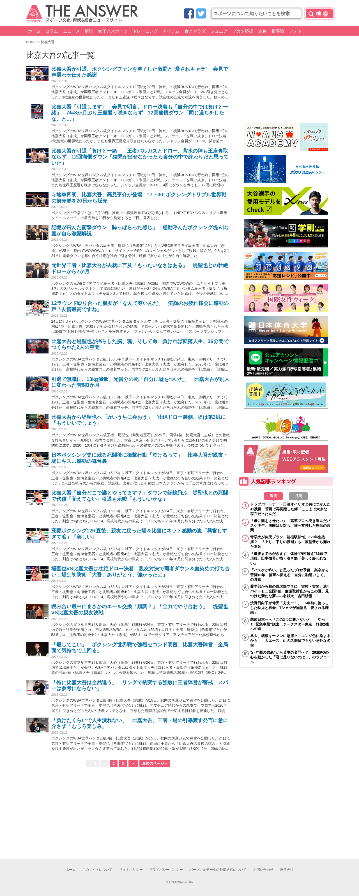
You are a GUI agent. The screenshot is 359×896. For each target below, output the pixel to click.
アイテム (171, 31)
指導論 (277, 31)
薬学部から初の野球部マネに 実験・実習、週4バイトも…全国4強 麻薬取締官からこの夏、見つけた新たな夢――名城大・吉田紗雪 (289, 591)
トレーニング (145, 31)
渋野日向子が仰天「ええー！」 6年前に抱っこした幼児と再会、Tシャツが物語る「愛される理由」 (289, 608)
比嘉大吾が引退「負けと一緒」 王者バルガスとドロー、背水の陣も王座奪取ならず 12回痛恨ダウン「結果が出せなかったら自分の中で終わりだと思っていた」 (140, 157)
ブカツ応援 (242, 31)
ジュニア (219, 31)
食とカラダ (195, 31)
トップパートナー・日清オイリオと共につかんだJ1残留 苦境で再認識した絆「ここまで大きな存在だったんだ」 (290, 509)
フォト (295, 31)
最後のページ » (154, 763)
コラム (51, 31)
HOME (31, 42)
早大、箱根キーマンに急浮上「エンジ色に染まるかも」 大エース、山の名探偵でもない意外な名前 (290, 640)
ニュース (71, 31)
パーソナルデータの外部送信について (218, 870)
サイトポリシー (131, 870)
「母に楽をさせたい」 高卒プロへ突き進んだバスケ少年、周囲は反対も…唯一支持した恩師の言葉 (290, 525)
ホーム (34, 31)
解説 (89, 31)
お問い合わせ (263, 870)
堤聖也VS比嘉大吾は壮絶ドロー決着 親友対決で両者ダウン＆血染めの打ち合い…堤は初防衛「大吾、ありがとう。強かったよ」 (140, 572)
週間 (273, 496)
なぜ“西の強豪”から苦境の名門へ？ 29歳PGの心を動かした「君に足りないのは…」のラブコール (290, 657)
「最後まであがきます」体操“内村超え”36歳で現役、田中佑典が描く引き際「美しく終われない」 (288, 558)
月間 (298, 496)
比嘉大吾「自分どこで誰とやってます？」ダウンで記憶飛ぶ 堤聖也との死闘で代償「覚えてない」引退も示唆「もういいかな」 (139, 496)
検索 (319, 14)
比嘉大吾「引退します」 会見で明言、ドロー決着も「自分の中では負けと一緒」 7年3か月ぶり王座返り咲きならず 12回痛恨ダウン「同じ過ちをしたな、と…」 (139, 113)
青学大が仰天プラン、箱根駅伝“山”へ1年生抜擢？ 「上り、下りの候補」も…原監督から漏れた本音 (290, 542)
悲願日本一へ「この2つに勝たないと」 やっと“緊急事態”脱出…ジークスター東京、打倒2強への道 (289, 624)
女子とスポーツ (113, 31)
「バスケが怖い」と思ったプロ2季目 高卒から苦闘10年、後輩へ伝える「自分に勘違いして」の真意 (289, 575)
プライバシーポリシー (166, 870)
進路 (262, 31)
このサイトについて (97, 870)
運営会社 (286, 870)
